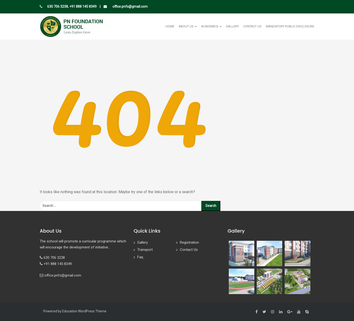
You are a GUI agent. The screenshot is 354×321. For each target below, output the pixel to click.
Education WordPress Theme (84, 311)
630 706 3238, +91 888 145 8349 (72, 6)
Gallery (232, 26)
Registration (189, 242)
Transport (145, 249)
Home (170, 26)
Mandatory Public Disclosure (290, 26)
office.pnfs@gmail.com (130, 6)
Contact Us (252, 26)
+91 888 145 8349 (58, 264)
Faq (140, 257)
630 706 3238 (54, 257)
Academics (211, 26)
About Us (188, 26)
